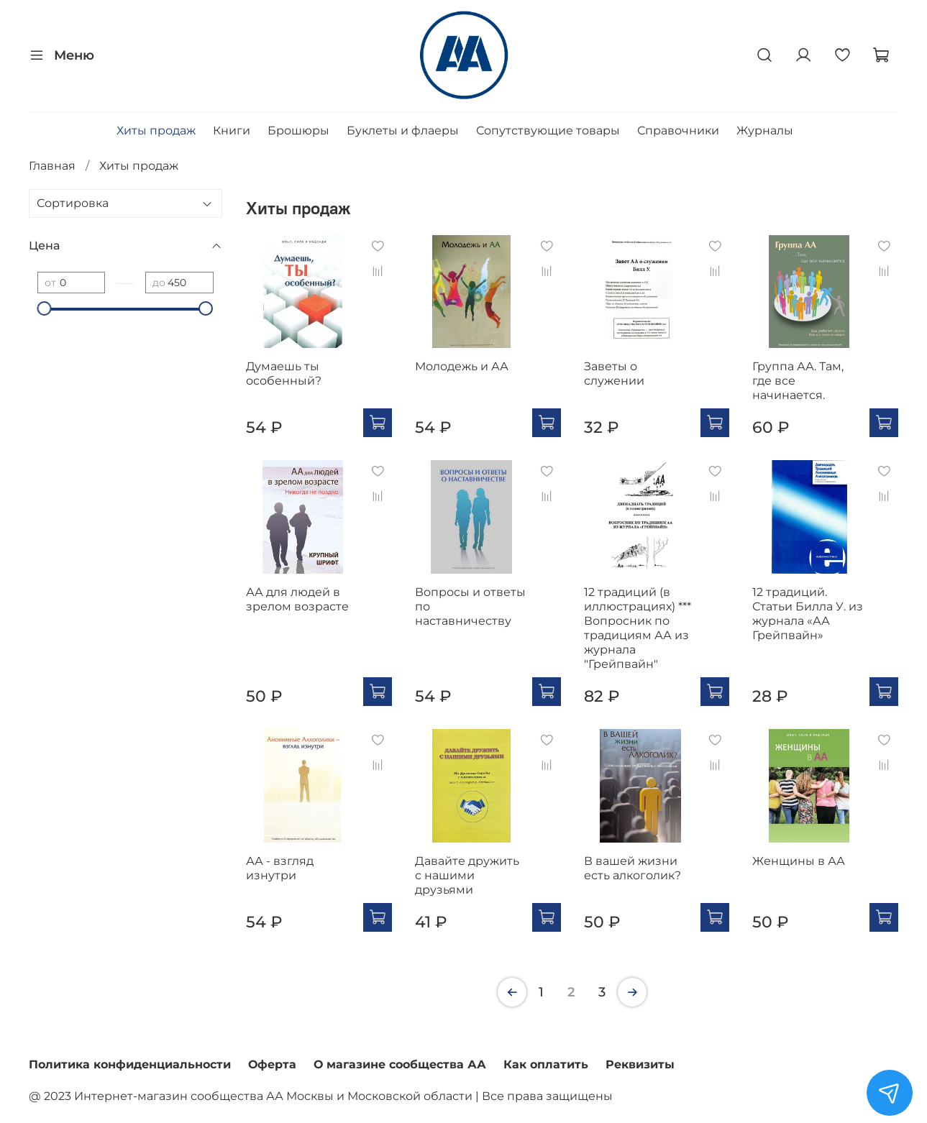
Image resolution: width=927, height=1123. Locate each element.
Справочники (678, 130)
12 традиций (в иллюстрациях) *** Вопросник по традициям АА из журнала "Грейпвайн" (637, 628)
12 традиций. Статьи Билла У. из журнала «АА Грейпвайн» (807, 613)
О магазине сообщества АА (400, 1064)
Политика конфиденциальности (130, 1064)
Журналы (764, 130)
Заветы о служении (614, 373)
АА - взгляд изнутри (280, 868)
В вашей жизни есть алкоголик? (632, 868)
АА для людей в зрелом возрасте (297, 599)
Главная (52, 166)
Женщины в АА (798, 861)
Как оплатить (545, 1064)
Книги (231, 130)
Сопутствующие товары (548, 130)
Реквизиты (640, 1064)
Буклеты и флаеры (403, 130)
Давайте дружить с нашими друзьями (467, 875)
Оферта (272, 1064)
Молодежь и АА (461, 366)
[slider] (44, 308)
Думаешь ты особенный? (283, 373)
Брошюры (298, 130)
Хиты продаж (156, 130)
